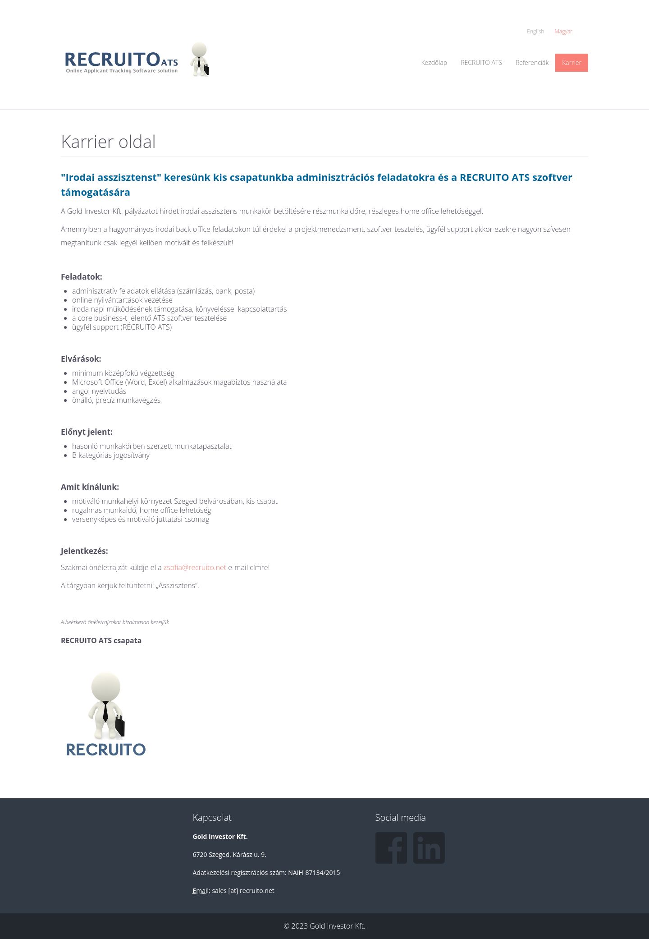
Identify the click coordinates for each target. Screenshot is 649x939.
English (535, 31)
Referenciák (532, 62)
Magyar (564, 31)
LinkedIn (429, 848)
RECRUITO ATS (481, 62)
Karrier (571, 62)
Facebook (391, 848)
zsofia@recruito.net (195, 567)
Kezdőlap (434, 62)
